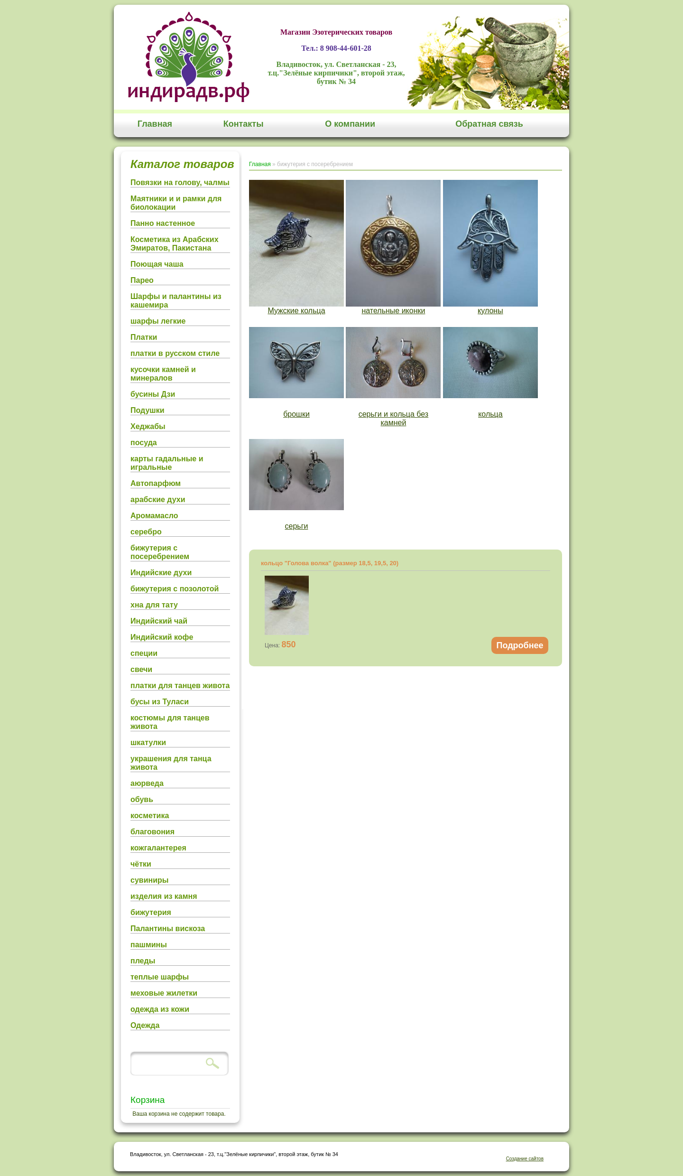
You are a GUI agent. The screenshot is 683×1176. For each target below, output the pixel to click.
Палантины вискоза (167, 928)
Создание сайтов (525, 1158)
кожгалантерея (158, 848)
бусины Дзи (152, 394)
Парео (142, 280)
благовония (152, 832)
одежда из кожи (159, 1009)
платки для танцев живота (180, 685)
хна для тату (154, 605)
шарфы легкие (157, 321)
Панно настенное (162, 223)
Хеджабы (148, 426)
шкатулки (148, 742)
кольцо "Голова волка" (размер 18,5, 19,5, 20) (329, 563)
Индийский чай (158, 621)
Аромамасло (154, 516)
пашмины (148, 945)
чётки (140, 864)
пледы (142, 961)
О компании (350, 124)
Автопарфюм (155, 483)
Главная (155, 124)
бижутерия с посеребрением (159, 552)
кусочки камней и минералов (163, 373)
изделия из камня (163, 896)
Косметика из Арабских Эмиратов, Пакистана (174, 243)
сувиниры (149, 880)
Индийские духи (161, 573)
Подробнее (519, 645)
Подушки (147, 410)
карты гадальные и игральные (166, 463)
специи (143, 653)
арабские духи (157, 499)
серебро (146, 532)
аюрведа (147, 783)
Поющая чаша (157, 264)
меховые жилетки (163, 993)
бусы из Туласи (159, 702)
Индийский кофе (161, 637)
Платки (143, 337)
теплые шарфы (159, 977)
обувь (141, 799)
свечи (141, 669)
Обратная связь (489, 124)
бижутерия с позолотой (174, 589)
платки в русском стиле (175, 353)
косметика (149, 816)
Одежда (144, 1025)
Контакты (243, 124)
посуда (143, 443)
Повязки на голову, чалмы (180, 182)
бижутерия (150, 912)
